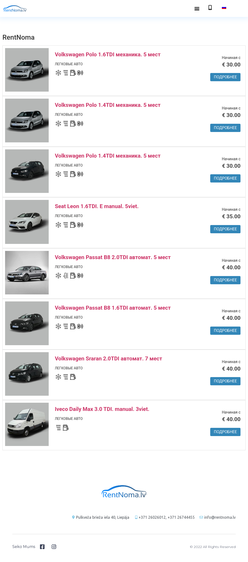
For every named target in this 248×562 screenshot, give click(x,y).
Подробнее (225, 77)
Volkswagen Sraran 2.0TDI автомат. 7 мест (108, 358)
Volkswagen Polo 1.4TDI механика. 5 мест (107, 105)
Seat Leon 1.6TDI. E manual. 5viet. (97, 206)
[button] (197, 9)
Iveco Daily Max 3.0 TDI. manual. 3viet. (102, 409)
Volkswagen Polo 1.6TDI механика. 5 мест (107, 54)
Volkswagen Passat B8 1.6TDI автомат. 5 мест (113, 308)
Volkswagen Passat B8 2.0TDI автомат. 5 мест (113, 257)
